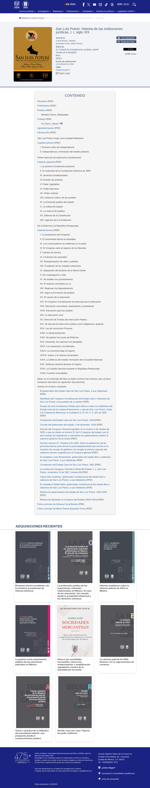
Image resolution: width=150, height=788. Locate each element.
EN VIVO (69, 4)
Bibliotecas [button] (58, 11)
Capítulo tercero (45, 230)
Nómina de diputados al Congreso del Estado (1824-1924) (68, 499)
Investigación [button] (44, 11)
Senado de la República (66, 52)
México (59, 58)
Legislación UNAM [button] (126, 11)
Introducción (43, 132)
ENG (126, 4)
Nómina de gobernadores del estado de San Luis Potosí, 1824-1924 (73, 492)
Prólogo (41, 119)
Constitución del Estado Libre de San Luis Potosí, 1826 (67, 420)
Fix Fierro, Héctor (49, 123)
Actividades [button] (88, 11)
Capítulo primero (45, 143)
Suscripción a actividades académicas (116, 773)
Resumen (42, 101)
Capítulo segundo (46, 162)
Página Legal (63, 73)
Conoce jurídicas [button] (27, 11)
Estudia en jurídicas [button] (105, 11)
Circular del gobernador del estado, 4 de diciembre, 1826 (68, 425)
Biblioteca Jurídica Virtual (31, 18)
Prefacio (41, 110)
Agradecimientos (45, 128)
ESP (119, 4)
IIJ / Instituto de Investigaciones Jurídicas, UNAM (77, 49)
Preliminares (43, 105)
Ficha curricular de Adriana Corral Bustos (57, 504)
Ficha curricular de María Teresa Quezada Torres (61, 508)
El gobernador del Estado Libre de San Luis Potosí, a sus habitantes (73, 391)
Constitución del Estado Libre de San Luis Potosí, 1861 (67, 464)
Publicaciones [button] (73, 11)
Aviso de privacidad (108, 779)
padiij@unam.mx (86, 771)
